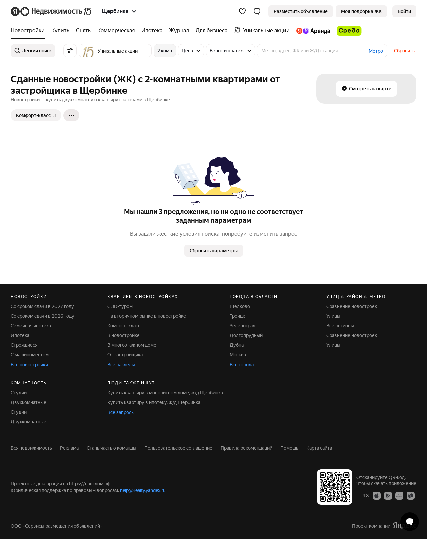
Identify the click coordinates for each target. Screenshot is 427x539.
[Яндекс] (15, 11)
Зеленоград (242, 325)
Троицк (237, 316)
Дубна (237, 345)
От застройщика (125, 354)
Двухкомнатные (28, 402)
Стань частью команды (111, 448)
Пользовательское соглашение (178, 448)
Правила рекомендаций (246, 448)
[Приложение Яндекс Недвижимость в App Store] (377, 495)
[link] (404, 11)
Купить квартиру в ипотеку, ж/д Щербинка (153, 402)
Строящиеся (24, 345)
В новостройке (123, 335)
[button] (257, 11)
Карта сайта (319, 448)
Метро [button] (376, 51)
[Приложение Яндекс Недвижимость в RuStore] (411, 495)
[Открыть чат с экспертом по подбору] (409, 521)
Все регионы (340, 325)
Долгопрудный (246, 335)
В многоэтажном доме (131, 345)
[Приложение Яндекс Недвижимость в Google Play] (388, 495)
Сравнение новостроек (351, 306)
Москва (238, 354)
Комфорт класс (123, 325)
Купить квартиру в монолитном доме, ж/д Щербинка (165, 392)
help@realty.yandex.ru (143, 490)
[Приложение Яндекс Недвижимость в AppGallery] (399, 495)
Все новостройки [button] (29, 364)
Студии (19, 392)
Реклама (69, 448)
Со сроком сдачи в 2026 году (42, 316)
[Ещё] (71, 115)
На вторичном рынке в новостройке (146, 316)
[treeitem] (29, 31)
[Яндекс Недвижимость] (56, 11)
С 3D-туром (120, 306)
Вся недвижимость (31, 448)
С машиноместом (30, 354)
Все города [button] (242, 364)
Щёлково (240, 306)
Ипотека (20, 335)
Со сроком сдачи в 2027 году (42, 306)
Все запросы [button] (121, 412)
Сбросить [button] (404, 50)
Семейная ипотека (31, 325)
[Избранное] (242, 11)
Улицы (333, 316)
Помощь (289, 448)
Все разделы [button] (121, 364)
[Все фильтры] (70, 50)
